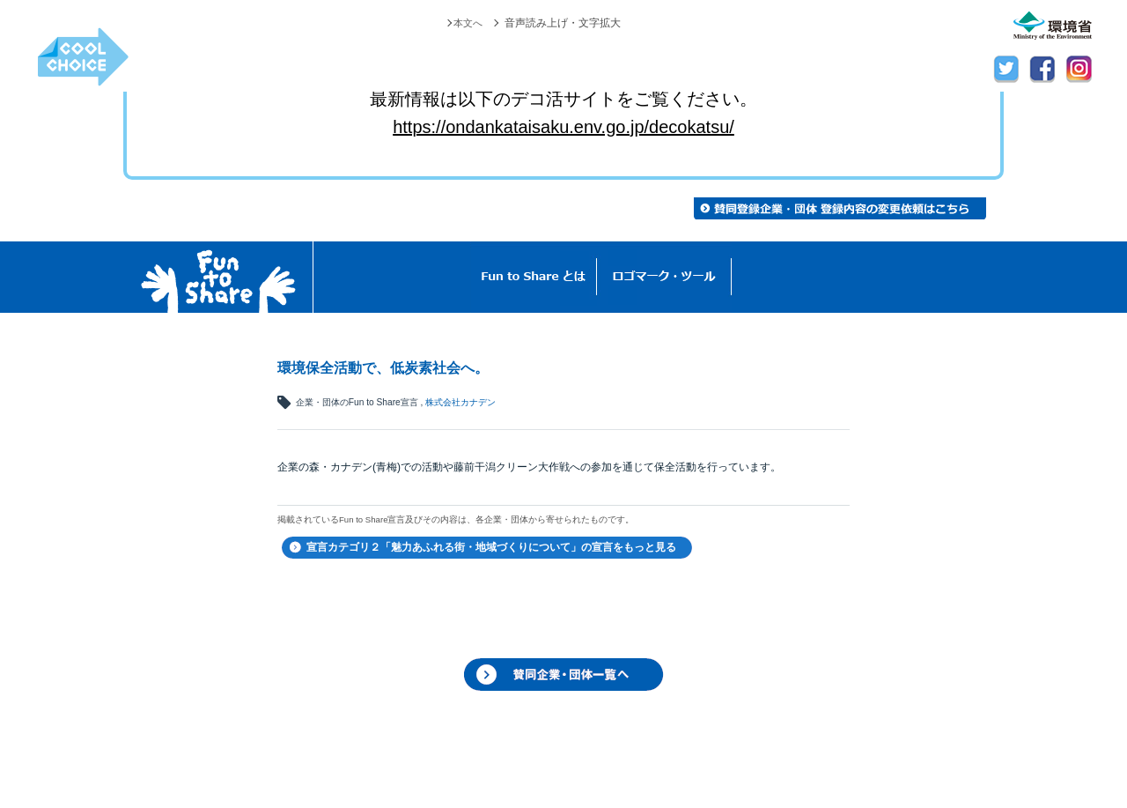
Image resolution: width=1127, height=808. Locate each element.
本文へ (466, 23)
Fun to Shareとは (533, 277)
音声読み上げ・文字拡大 (563, 23)
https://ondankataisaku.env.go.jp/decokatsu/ (563, 127)
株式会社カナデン (460, 402)
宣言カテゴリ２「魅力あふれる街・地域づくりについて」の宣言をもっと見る (491, 547)
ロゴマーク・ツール (664, 277)
